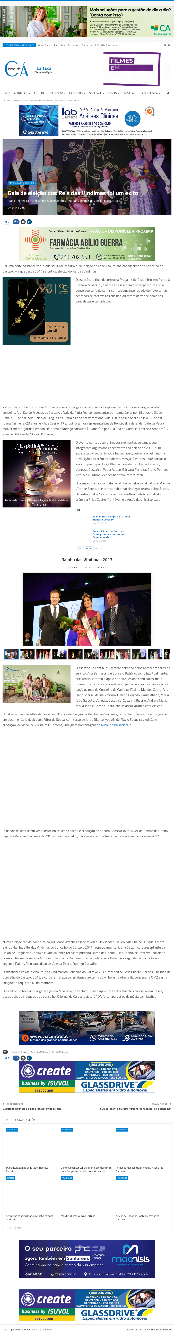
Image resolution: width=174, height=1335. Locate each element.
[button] (28, 654)
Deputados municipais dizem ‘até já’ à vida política (32, 1109)
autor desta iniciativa (116, 725)
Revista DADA (150, 93)
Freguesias (76, 93)
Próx (89, 548)
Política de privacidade (106, 45)
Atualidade (21, 93)
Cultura (39, 93)
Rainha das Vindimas (39, 1052)
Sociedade (95, 93)
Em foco (10, 1178)
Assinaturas (74, 45)
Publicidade (59, 45)
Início (7, 93)
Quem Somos (45, 45)
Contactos (87, 45)
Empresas (129, 93)
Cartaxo (14, 1052)
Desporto (57, 93)
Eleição (24, 1052)
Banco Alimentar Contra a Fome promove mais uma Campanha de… (108, 534)
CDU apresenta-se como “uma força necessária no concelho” (135, 1109)
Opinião (112, 93)
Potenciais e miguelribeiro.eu (157, 1329)
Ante (80, 548)
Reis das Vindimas (59, 1052)
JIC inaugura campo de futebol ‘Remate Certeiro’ (111, 518)
